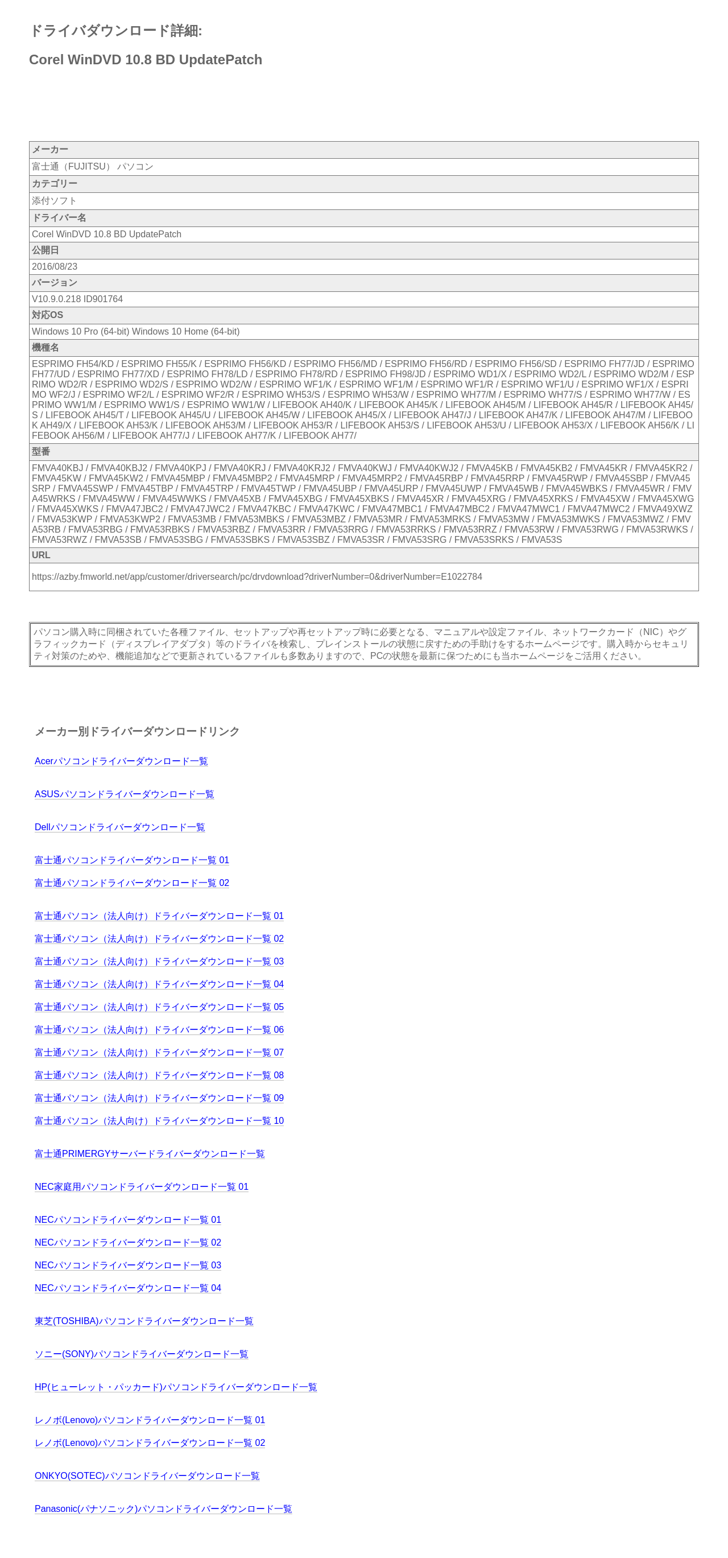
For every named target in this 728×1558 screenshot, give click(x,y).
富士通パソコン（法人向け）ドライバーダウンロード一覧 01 (159, 916)
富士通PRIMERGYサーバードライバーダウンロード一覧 (150, 1154)
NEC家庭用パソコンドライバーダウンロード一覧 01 (142, 1187)
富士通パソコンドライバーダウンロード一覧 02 (132, 883)
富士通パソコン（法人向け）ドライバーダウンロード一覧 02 (159, 938)
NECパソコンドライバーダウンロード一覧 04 (128, 1288)
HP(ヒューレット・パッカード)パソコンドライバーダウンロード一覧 (176, 1387)
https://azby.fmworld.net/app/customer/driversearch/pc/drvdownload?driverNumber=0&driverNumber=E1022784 (257, 577)
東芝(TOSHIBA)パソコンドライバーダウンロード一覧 (144, 1321)
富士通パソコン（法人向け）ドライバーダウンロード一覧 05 (159, 1007)
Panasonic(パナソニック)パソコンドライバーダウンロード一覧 (163, 1509)
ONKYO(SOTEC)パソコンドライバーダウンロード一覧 (147, 1476)
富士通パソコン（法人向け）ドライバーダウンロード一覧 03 (159, 961)
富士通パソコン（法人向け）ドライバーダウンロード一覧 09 (159, 1098)
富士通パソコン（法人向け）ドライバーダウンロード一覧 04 (159, 984)
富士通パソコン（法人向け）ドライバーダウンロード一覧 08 (159, 1075)
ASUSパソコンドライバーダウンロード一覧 (124, 794)
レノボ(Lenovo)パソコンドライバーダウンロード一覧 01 (150, 1420)
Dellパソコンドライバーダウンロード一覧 (120, 827)
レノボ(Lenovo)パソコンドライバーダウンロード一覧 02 (150, 1443)
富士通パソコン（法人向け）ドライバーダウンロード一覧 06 (159, 1029)
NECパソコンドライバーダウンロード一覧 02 (128, 1242)
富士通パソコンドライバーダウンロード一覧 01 (132, 860)
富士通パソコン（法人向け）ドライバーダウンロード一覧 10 (159, 1121)
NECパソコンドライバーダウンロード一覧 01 (128, 1220)
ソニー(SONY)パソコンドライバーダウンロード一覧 (142, 1354)
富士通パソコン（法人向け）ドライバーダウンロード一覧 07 (159, 1052)
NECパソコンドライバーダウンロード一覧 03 (128, 1265)
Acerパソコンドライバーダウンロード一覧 (121, 761)
